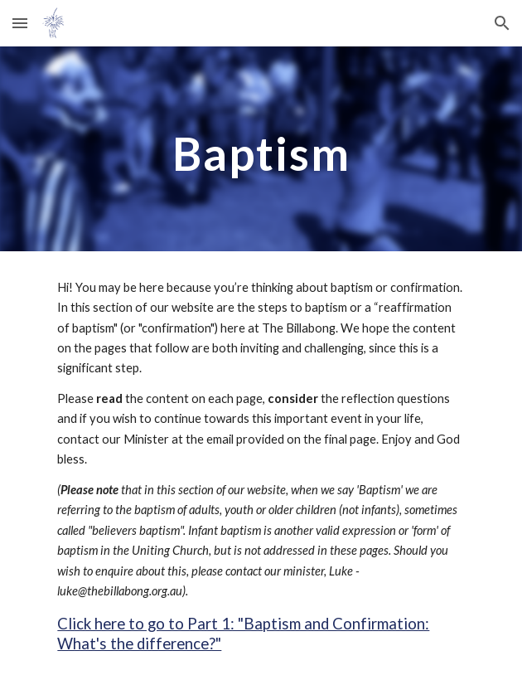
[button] (20, 23)
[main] (261, 149)
